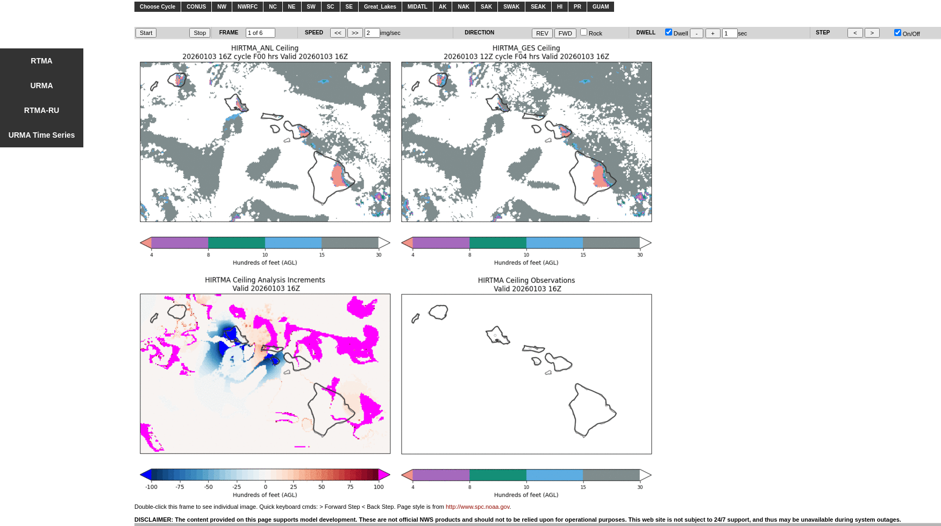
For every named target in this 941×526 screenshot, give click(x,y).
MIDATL (417, 7)
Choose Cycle (157, 7)
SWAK (511, 7)
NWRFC (248, 7)
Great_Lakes (380, 7)
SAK (486, 7)
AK (442, 7)
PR (577, 7)
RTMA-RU (41, 110)
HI (559, 7)
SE (349, 7)
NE (292, 7)
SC (330, 7)
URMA (42, 85)
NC (272, 7)
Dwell (676, 33)
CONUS (196, 7)
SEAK (538, 7)
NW (221, 7)
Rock (591, 33)
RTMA (41, 60)
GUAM (601, 7)
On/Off (907, 34)
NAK (463, 7)
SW (311, 7)
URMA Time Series (42, 135)
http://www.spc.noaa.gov (477, 506)
